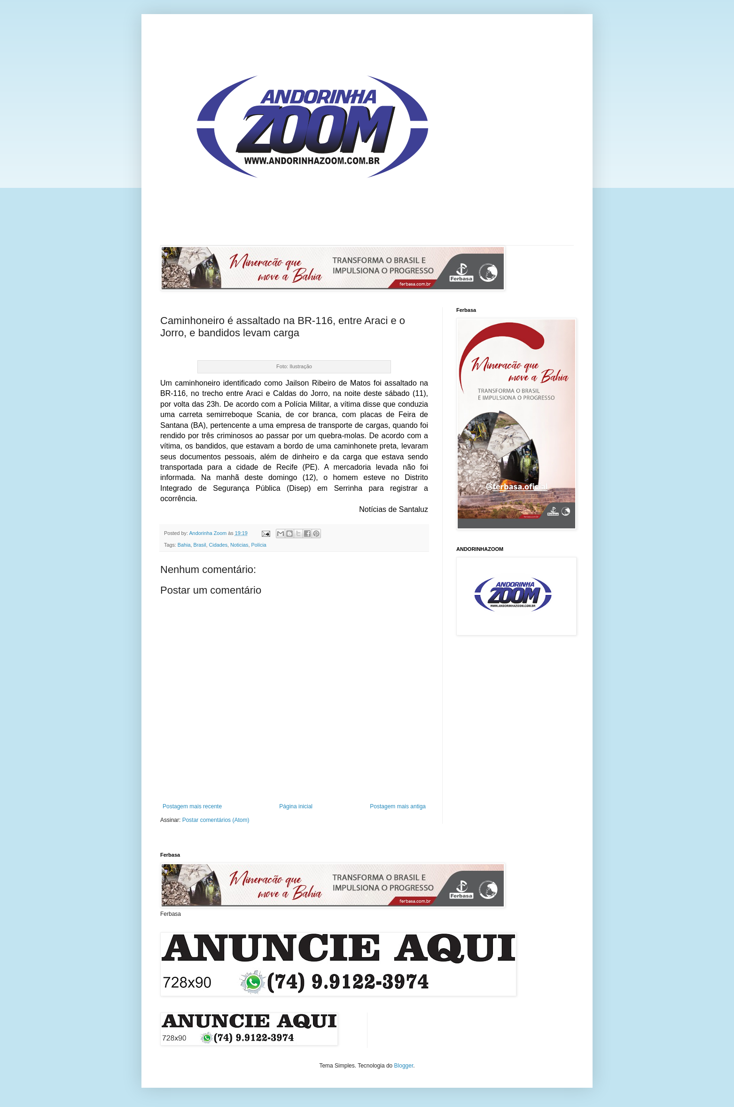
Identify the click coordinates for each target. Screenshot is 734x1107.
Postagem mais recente (192, 806)
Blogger (404, 1065)
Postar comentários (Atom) (216, 820)
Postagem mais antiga (398, 806)
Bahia (184, 545)
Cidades (218, 545)
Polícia (258, 545)
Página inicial (295, 806)
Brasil (199, 545)
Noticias (239, 545)
